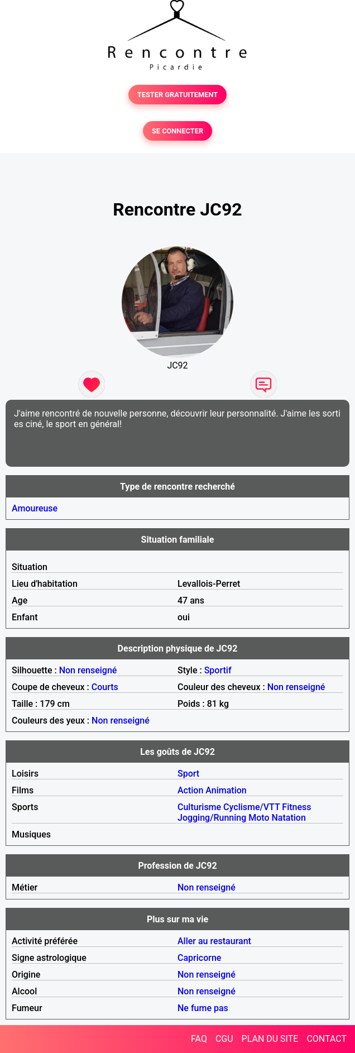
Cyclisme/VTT (251, 807)
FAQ (199, 1038)
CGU (224, 1038)
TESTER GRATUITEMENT (177, 94)
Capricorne (199, 958)
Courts (105, 687)
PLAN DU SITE (270, 1038)
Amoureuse (34, 508)
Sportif (218, 670)
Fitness (296, 807)
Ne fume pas (203, 1008)
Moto (258, 817)
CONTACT (326, 1038)
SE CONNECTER (177, 131)
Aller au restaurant (214, 941)
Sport (188, 773)
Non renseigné (88, 670)
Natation (289, 817)
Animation (225, 790)
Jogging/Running (212, 817)
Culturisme (199, 807)
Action (190, 790)
